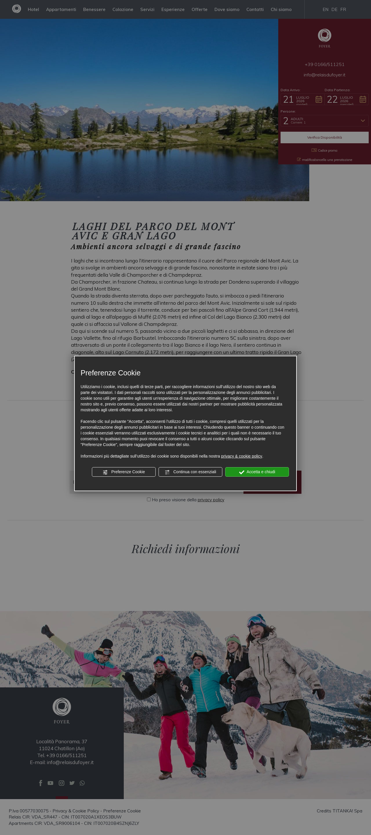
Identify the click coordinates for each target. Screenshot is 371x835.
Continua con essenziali (190, 472)
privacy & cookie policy (241, 456)
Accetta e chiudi (257, 472)
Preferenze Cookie (124, 472)
